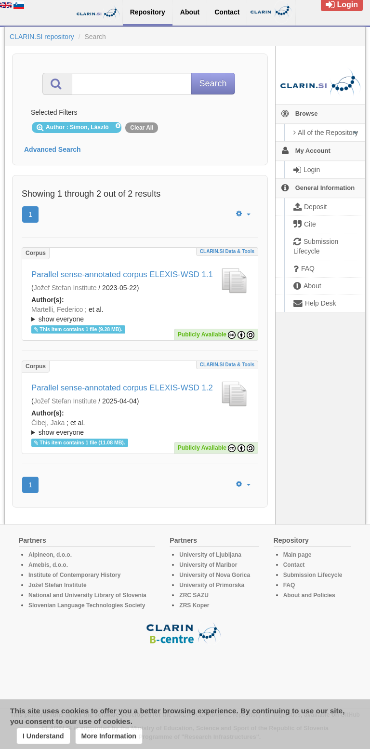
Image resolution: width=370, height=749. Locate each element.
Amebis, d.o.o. (48, 565)
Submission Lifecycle (313, 575)
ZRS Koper (194, 605)
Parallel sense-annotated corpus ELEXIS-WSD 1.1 (122, 274)
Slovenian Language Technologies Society (86, 605)
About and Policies (309, 595)
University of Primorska (211, 585)
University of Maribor (208, 565)
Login (342, 4)
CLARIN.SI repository (42, 36)
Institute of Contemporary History (74, 575)
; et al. (140, 315)
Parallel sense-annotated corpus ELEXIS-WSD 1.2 (122, 387)
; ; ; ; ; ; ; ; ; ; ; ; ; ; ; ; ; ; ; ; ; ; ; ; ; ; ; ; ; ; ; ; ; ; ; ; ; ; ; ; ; (140, 314)
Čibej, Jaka (48, 423)
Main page (297, 554)
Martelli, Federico (57, 309)
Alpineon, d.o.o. (50, 554)
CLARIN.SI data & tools (227, 251)
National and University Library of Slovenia (87, 595)
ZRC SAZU (194, 595)
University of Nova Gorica (214, 575)
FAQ (289, 585)
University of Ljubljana (210, 554)
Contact (294, 565)
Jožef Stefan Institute (65, 288)
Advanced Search (52, 149)
